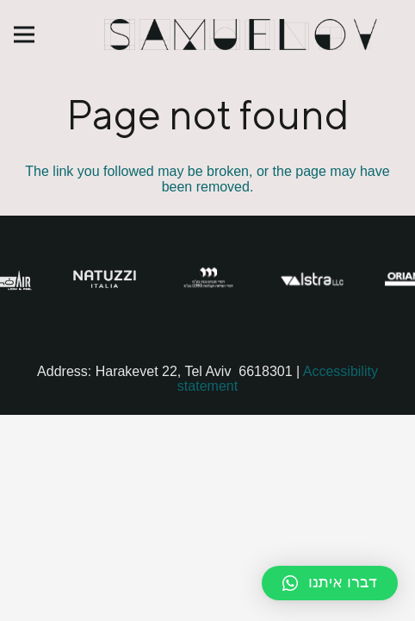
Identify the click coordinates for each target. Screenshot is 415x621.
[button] (330, 583)
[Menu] (24, 34)
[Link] (242, 34)
